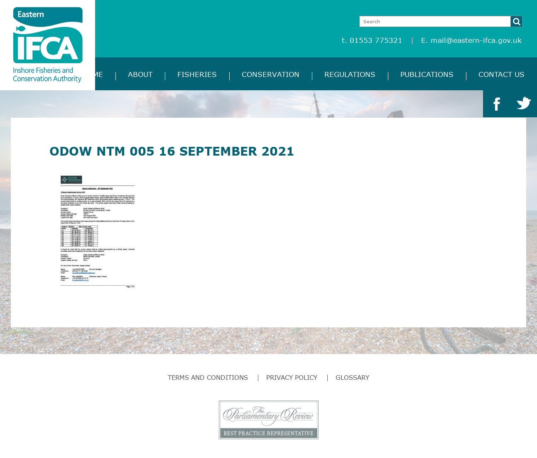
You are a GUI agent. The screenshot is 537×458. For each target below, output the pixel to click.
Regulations (349, 74)
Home (92, 74)
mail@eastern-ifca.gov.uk (476, 40)
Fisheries (197, 74)
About (140, 74)
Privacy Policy (291, 377)
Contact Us (501, 74)
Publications (427, 74)
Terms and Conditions (208, 377)
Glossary (352, 377)
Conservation (270, 74)
